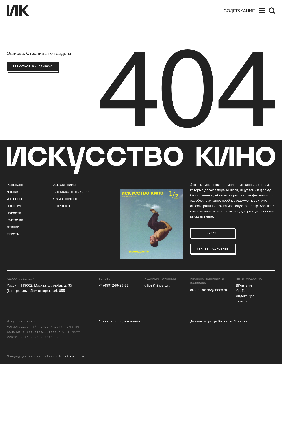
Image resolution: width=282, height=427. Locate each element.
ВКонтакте (244, 348)
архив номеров (66, 199)
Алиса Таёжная (248, 300)
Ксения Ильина (156, 316)
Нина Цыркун (246, 316)
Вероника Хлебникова (253, 311)
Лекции (13, 227)
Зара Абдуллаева (157, 274)
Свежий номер (65, 184)
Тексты (13, 234)
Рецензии (15, 184)
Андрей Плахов (202, 306)
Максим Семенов (250, 284)
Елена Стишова (248, 295)
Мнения (13, 192)
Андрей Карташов (204, 274)
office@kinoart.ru (157, 348)
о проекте (62, 206)
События (14, 206)
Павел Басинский (158, 279)
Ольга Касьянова (203, 279)
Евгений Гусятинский (161, 290)
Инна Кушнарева (203, 284)
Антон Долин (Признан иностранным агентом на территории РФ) (162, 305)
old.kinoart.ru (70, 419)
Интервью (15, 199)
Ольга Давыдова (157, 295)
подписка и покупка (71, 192)
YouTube (242, 353)
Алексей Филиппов (251, 306)
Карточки (15, 220)
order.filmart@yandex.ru (208, 352)
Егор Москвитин (203, 300)
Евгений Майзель (204, 295)
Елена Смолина (248, 290)
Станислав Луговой (205, 290)
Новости (14, 213)
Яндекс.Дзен (246, 358)
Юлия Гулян (153, 284)
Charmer (241, 384)
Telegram (243, 364)
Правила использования (119, 384)
